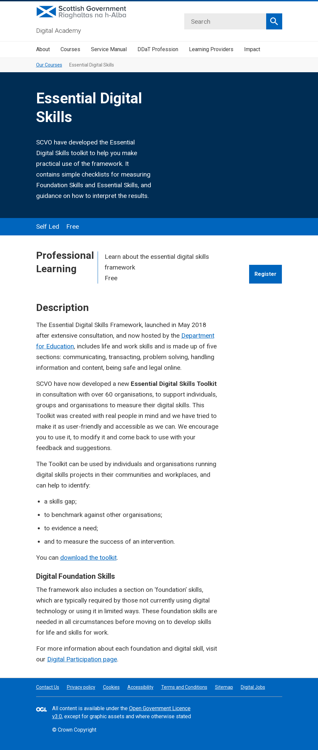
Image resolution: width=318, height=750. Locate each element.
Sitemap (224, 687)
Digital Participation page (82, 659)
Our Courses (49, 65)
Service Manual (109, 49)
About (43, 49)
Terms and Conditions (184, 687)
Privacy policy (81, 687)
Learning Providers (211, 49)
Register (265, 274)
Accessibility (140, 687)
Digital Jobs (253, 687)
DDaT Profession (157, 49)
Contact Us (47, 687)
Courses (70, 49)
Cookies (111, 687)
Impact (252, 49)
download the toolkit (88, 557)
